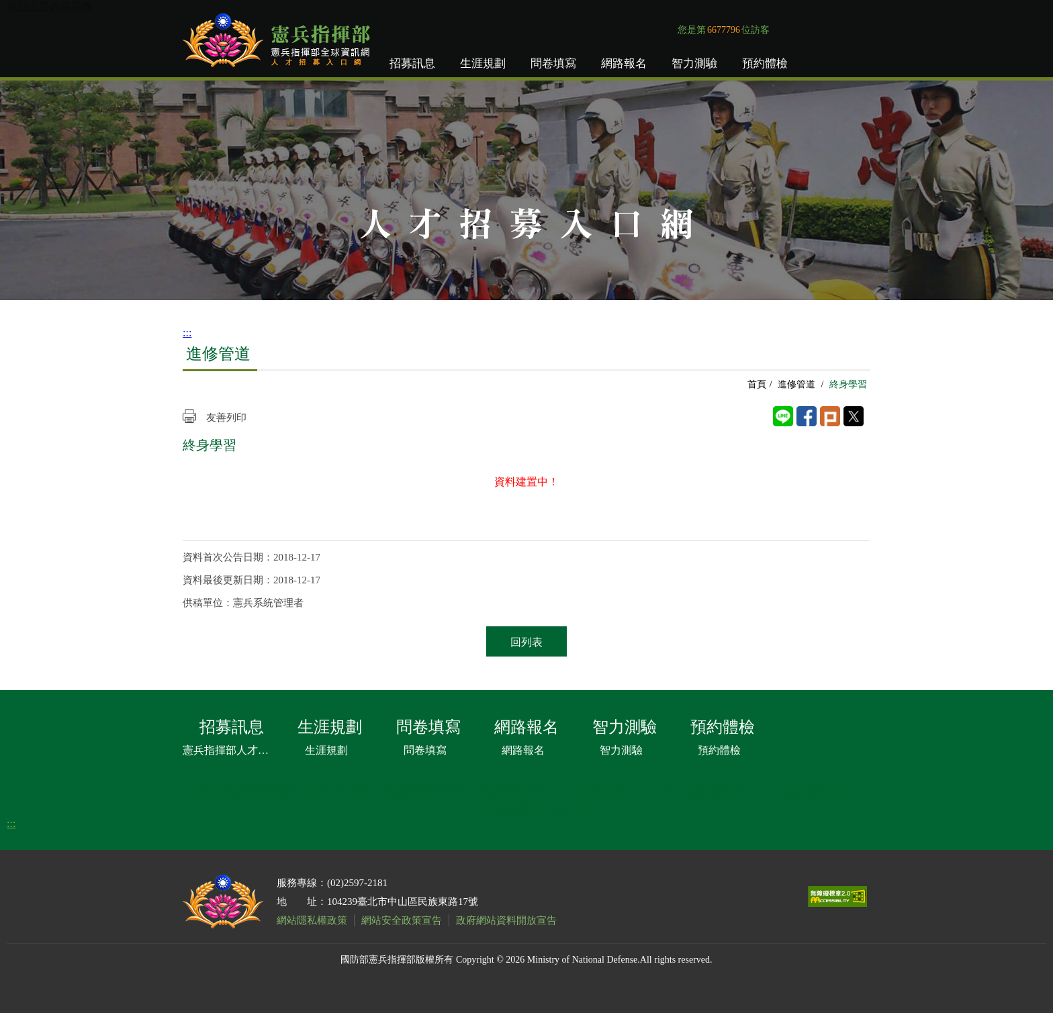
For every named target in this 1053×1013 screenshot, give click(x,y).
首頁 (756, 384)
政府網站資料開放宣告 (506, 920)
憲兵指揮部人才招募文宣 (228, 750)
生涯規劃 (483, 63)
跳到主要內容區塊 (50, 6)
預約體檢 (765, 63)
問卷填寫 (553, 63)
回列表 (526, 642)
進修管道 (796, 384)
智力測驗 (694, 63)
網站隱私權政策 (312, 920)
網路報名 (624, 63)
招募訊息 (412, 63)
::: (187, 332)
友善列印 (226, 417)
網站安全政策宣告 (401, 920)
